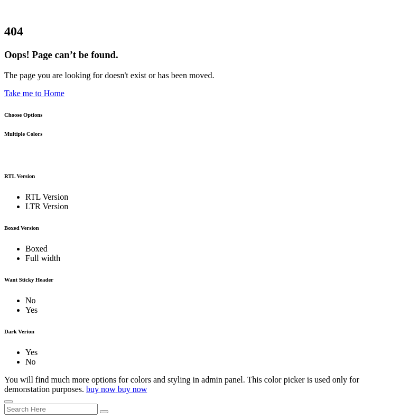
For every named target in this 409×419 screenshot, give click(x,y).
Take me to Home (34, 93)
